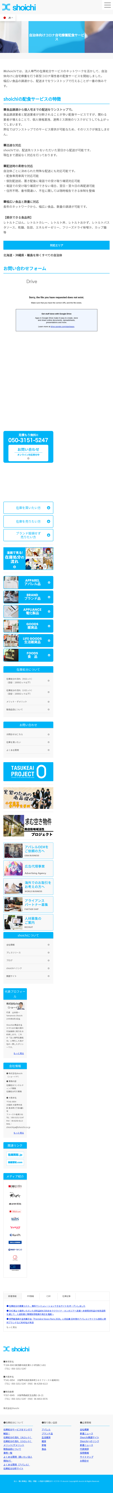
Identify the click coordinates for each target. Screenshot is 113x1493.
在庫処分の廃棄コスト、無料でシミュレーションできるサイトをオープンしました (47, 1305)
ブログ (9, 960)
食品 (44, 1448)
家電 (44, 1445)
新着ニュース (86, 1433)
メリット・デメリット (16, 701)
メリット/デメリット (13, 1445)
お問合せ (84, 1460)
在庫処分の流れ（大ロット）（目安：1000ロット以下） (19, 680)
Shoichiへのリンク (89, 1441)
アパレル (46, 1429)
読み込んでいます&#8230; (56, 350)
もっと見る (19, 1053)
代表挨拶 (84, 1448)
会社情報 (10, 944)
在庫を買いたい (13, 742)
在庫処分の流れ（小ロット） (17, 1441)
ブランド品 (47, 1433)
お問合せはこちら (14, 734)
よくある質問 (12, 750)
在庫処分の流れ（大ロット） (17, 1437)
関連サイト (11, 976)
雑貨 (44, 1441)
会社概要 (84, 1429)
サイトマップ (86, 1456)
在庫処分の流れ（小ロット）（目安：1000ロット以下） (19, 692)
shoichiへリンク (14, 968)
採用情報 (84, 1452)
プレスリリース (13, 952)
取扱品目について (14, 709)
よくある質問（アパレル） (16, 1464)
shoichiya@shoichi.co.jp (18, 1127)
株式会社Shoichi (11, 1408)
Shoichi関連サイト (89, 1437)
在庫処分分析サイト (13, 1468)
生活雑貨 (46, 1437)
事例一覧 (7, 1452)
